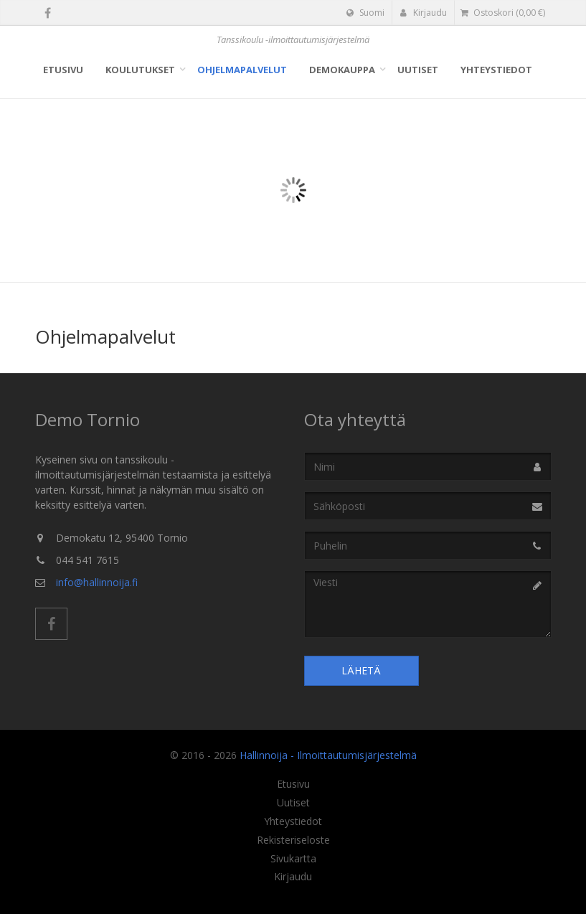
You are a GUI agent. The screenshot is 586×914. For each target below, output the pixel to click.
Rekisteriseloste (293, 840)
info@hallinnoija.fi (97, 582)
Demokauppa (342, 69)
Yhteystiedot (496, 69)
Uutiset (417, 69)
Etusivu (63, 69)
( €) (502, 12)
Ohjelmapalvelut (242, 69)
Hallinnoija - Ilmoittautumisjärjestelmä (328, 755)
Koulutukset (140, 69)
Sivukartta (293, 858)
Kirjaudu (423, 12)
